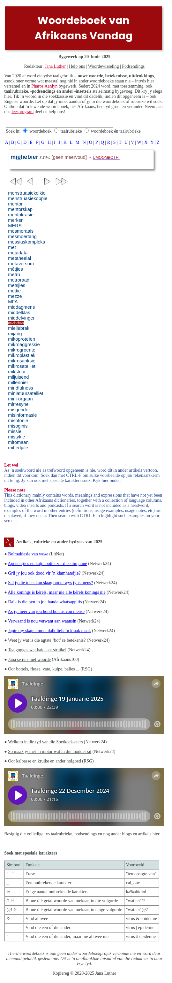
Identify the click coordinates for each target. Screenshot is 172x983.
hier (156, 834)
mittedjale (18, 447)
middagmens (21, 307)
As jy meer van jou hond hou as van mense (46, 611)
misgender (19, 409)
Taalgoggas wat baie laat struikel (37, 649)
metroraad (18, 280)
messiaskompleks (26, 241)
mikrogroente (21, 349)
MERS (14, 225)
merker (15, 220)
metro (14, 274)
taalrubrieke (71, 131)
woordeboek (40, 131)
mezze (15, 296)
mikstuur (17, 371)
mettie (14, 290)
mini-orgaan (20, 398)
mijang (15, 333)
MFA (13, 301)
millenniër (18, 382)
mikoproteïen (21, 339)
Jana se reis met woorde (29, 659)
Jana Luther (55, 66)
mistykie (16, 436)
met (12, 247)
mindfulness (20, 388)
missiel (15, 431)
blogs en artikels (137, 834)
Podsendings (133, 66)
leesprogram (22, 111)
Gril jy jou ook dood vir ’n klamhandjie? (44, 573)
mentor (15, 203)
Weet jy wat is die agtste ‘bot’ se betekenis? (47, 640)
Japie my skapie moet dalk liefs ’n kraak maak (49, 630)
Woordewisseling (103, 66)
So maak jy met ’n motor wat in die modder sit (49, 751)
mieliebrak (18, 328)
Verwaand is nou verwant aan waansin (42, 621)
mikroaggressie (24, 344)
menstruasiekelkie (26, 193)
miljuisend (18, 377)
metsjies (16, 285)
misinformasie (22, 415)
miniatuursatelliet (25, 393)
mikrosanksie (21, 360)
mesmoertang (22, 236)
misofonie (18, 420)
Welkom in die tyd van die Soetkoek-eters (45, 741)
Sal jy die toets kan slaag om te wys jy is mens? (50, 582)
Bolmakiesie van (28, 554)
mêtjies (15, 269)
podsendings (85, 834)
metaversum (21, 263)
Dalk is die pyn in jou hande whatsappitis (45, 602)
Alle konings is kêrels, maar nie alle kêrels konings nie (56, 592)
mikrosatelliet (21, 366)
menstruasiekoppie (27, 198)
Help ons (77, 66)
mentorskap (20, 209)
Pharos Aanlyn (44, 86)
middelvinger (21, 318)
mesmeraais (21, 231)
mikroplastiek (21, 355)
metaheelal (19, 258)
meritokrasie (21, 214)
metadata (17, 252)
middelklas (19, 312)
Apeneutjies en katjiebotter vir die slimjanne (47, 563)
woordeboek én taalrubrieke (115, 131)
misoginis (17, 426)
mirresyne (18, 404)
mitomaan (18, 442)
